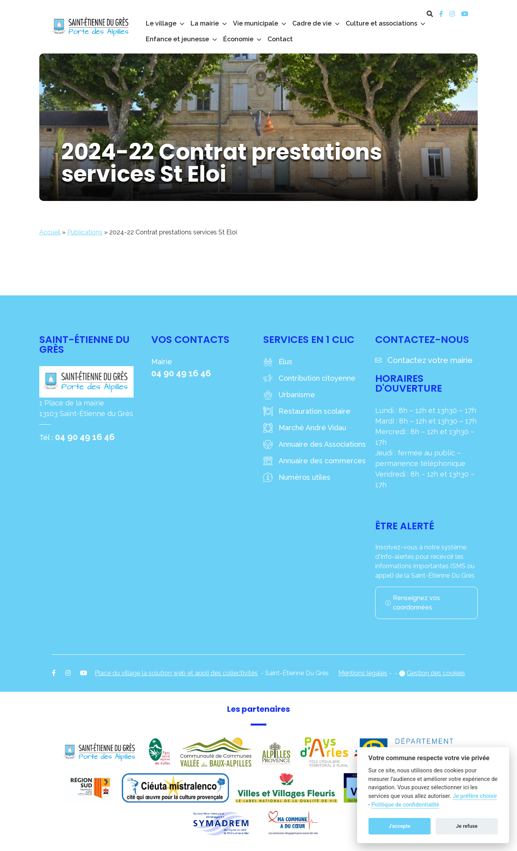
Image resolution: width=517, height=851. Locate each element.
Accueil (49, 232)
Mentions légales (362, 673)
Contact (280, 39)
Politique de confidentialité (405, 804)
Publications (85, 232)
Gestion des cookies (436, 673)
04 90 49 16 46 (85, 437)
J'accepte (400, 826)
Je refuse (467, 826)
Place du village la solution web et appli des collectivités (176, 673)
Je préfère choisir (475, 796)
